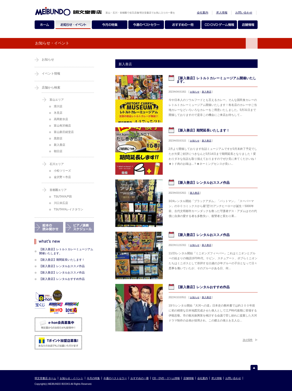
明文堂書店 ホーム (45, 378)
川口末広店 (61, 203)
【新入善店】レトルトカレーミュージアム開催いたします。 (216, 79)
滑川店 (58, 106)
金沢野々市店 (62, 177)
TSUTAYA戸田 (63, 196)
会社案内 (202, 12)
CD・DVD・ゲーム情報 (166, 378)
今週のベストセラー (115, 378)
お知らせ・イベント (71, 378)
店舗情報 (188, 378)
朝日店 (58, 151)
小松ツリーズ (62, 170)
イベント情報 (51, 73)
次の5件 (248, 340)
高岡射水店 (61, 119)
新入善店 (206, 91)
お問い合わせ (243, 12)
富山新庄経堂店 (64, 132)
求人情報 (221, 12)
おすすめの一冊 (139, 378)
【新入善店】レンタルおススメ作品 (203, 182)
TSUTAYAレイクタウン (68, 209)
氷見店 (58, 112)
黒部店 (58, 138)
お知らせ (194, 91)
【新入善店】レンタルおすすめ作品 (203, 287)
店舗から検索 (51, 87)
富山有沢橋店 (62, 125)
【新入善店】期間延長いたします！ (203, 130)
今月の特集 (93, 378)
